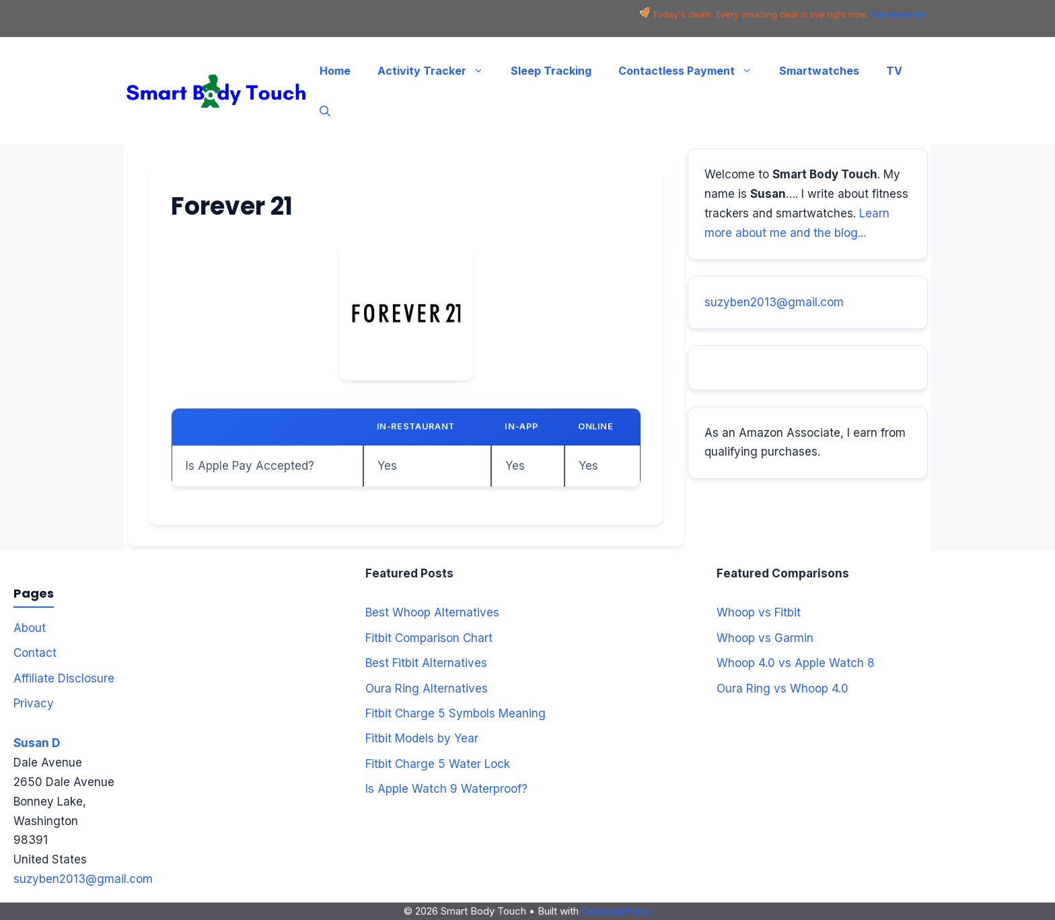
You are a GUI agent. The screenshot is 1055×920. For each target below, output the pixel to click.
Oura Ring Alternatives (426, 688)
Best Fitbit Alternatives (426, 663)
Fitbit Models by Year (421, 738)
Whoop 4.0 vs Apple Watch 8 (796, 663)
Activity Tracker (437, 70)
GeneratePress (616, 911)
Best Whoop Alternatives (432, 612)
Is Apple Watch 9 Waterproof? (446, 788)
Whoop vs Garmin (765, 638)
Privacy (33, 703)
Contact (35, 653)
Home (335, 70)
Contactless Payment (692, 70)
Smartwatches (819, 70)
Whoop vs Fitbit (759, 612)
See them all (898, 14)
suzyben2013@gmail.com (774, 302)
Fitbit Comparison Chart (429, 638)
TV (894, 70)
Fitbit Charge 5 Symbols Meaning (455, 713)
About (29, 628)
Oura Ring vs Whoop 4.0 (782, 688)
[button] (325, 111)
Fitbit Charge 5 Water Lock (437, 764)
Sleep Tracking (551, 70)
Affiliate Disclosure (63, 678)
